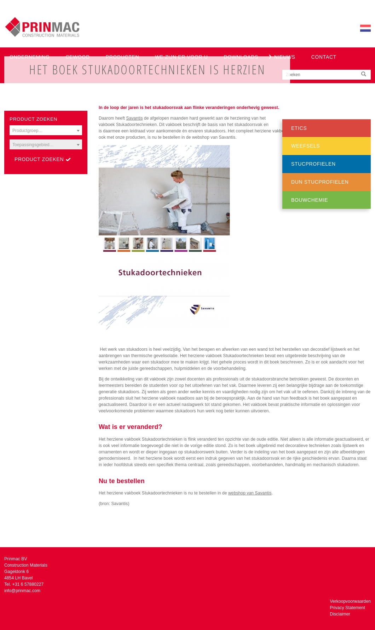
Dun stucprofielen (320, 182)
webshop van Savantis (249, 493)
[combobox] (46, 130)
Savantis (134, 118)
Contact (323, 57)
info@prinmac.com (22, 590)
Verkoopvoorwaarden (350, 601)
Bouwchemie (309, 200)
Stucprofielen (313, 164)
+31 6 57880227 (28, 584)
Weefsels (305, 146)
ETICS (299, 128)
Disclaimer (340, 614)
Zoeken (293, 74)
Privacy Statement (347, 607)
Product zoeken (39, 159)
